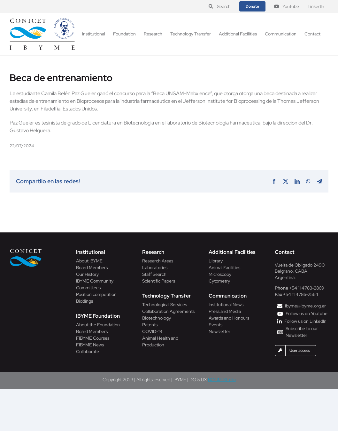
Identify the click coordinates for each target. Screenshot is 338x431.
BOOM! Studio (222, 379)
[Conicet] (26, 250)
